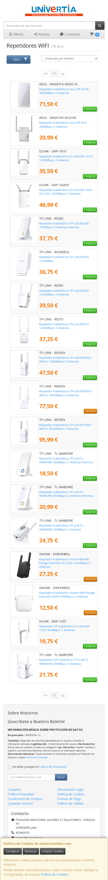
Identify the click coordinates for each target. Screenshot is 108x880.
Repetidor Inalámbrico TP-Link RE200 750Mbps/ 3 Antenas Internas (64, 225)
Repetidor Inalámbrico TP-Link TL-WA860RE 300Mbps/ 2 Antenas (61, 527)
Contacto (70, 34)
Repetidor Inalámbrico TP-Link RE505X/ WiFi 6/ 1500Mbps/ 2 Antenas (65, 359)
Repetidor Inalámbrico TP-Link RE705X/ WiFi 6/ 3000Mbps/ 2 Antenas (65, 427)
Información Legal (70, 789)
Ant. (45, 73)
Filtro (20, 59)
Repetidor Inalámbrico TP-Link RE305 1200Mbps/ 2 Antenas (64, 292)
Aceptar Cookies (52, 851)
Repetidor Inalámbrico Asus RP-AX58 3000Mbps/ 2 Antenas (64, 91)
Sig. (63, 73)
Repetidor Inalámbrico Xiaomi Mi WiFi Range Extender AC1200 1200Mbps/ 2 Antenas (65, 563)
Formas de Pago (69, 799)
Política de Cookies (54, 874)
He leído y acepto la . (39, 767)
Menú (15, 34)
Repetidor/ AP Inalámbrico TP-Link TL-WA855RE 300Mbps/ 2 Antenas (64, 661)
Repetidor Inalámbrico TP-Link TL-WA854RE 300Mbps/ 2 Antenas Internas (66, 494)
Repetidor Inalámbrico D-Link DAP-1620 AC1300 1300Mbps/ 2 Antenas (65, 192)
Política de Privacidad (36, 757)
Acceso (41, 34)
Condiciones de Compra (25, 799)
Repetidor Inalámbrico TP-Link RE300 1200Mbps (64, 259)
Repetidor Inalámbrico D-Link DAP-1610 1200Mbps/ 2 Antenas (65, 158)
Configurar (12, 851)
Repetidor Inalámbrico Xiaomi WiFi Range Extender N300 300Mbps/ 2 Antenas (67, 594)
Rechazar (31, 851)
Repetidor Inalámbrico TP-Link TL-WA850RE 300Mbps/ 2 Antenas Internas (66, 460)
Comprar (90, 109)
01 (54, 73)
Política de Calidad (70, 803)
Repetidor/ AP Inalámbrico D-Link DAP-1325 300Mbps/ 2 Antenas (65, 628)
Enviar (61, 777)
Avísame (90, 411)
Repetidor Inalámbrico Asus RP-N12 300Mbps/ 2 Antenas (63, 124)
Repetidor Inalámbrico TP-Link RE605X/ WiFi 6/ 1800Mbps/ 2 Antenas (65, 393)
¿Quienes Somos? (20, 803)
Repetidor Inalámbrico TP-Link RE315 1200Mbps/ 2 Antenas (64, 326)
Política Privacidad (21, 794)
